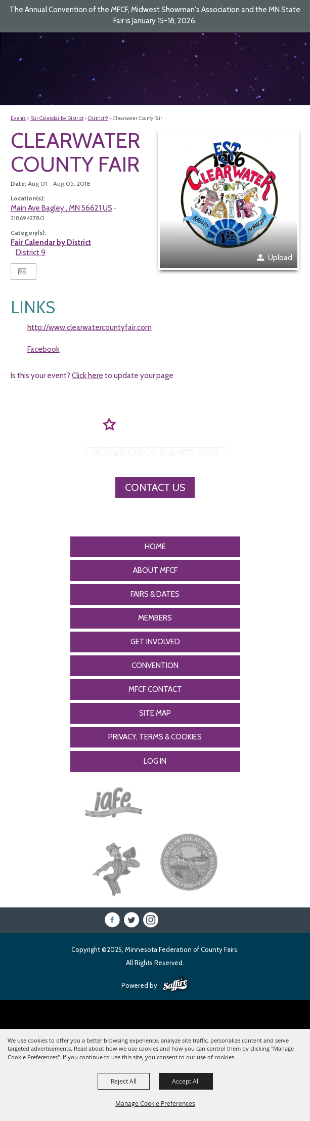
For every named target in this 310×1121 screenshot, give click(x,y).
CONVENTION (155, 665)
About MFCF (155, 570)
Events (18, 118)
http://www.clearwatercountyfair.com (89, 327)
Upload (280, 257)
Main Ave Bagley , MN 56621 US (61, 208)
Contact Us (155, 487)
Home (155, 546)
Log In (155, 761)
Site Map (155, 713)
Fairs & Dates (155, 594)
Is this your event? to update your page (92, 375)
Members (155, 617)
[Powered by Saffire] (175, 984)
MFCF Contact (155, 689)
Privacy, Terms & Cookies (155, 736)
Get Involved (155, 641)
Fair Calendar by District (56, 118)
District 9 (98, 118)
